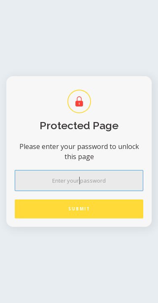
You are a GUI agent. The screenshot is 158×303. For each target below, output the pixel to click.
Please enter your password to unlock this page (79, 151)
